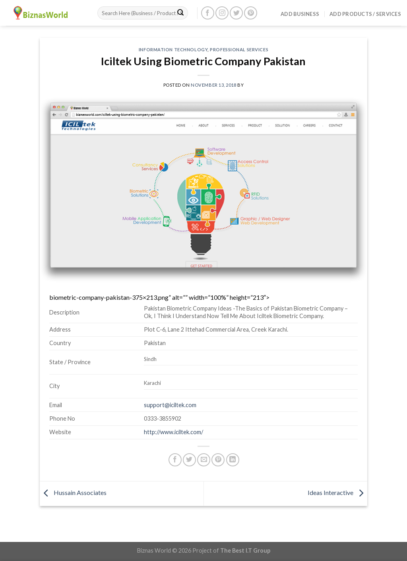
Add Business (300, 14)
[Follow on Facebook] (207, 12)
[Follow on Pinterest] (250, 12)
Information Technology (173, 49)
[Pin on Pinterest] (218, 459)
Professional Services (239, 49)
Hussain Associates (73, 492)
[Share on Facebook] (175, 459)
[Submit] (180, 13)
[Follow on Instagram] (222, 12)
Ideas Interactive (337, 492)
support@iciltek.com (170, 405)
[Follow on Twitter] (236, 12)
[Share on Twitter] (189, 459)
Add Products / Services (365, 14)
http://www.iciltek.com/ (173, 432)
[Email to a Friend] (203, 459)
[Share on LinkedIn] (232, 459)
